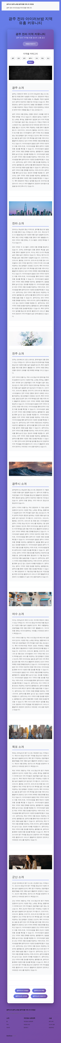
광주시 (30, 58)
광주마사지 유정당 (22, 990)
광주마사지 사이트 (21, 996)
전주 (24, 58)
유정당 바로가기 (31, 44)
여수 (37, 58)
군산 (48, 58)
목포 (42, 58)
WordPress (9, 1035)
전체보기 (30, 62)
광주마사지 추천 (39, 990)
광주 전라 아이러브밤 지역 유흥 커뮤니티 (19, 8)
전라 (18, 58)
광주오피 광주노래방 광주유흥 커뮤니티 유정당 (20, 4)
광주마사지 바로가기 (39, 996)
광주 (13, 58)
